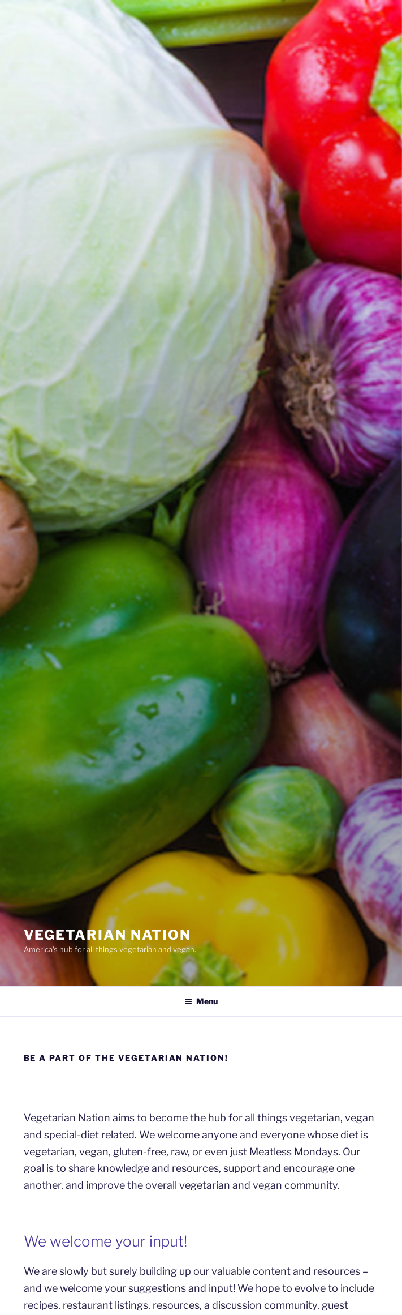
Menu (201, 1001)
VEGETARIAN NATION (108, 935)
